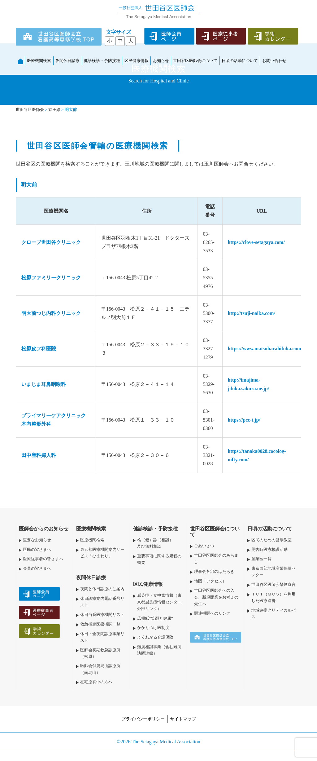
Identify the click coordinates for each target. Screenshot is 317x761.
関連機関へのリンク (212, 613)
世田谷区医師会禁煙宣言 (273, 584)
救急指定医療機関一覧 (100, 624)
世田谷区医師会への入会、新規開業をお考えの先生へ (216, 597)
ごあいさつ (204, 546)
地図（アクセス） (210, 581)
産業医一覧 (261, 559)
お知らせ (161, 60)
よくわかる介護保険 (155, 637)
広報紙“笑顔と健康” (155, 618)
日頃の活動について (240, 60)
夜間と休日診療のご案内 (102, 589)
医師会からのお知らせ (43, 528)
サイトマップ (183, 718)
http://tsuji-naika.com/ (251, 313)
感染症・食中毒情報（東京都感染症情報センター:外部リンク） (160, 602)
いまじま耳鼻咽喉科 (43, 384)
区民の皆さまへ (37, 549)
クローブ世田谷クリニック (51, 242)
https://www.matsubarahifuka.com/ (265, 348)
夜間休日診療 (67, 60)
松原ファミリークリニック (51, 277)
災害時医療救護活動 (269, 549)
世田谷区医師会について (195, 60)
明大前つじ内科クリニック (51, 313)
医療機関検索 (39, 60)
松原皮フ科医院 (38, 348)
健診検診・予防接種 (102, 60)
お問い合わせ (274, 60)
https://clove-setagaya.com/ (256, 242)
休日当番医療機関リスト (102, 615)
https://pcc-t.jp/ (244, 420)
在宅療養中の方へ (96, 682)
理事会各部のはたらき (214, 571)
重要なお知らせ (37, 540)
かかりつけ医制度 (153, 628)
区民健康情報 (136, 60)
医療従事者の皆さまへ (43, 559)
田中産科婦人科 (38, 455)
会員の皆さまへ (37, 568)
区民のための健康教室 (271, 540)
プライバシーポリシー (143, 718)
